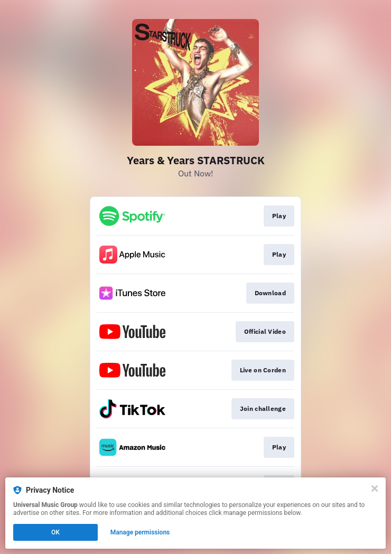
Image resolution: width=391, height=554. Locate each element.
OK (55, 532)
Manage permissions (140, 532)
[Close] (374, 488)
